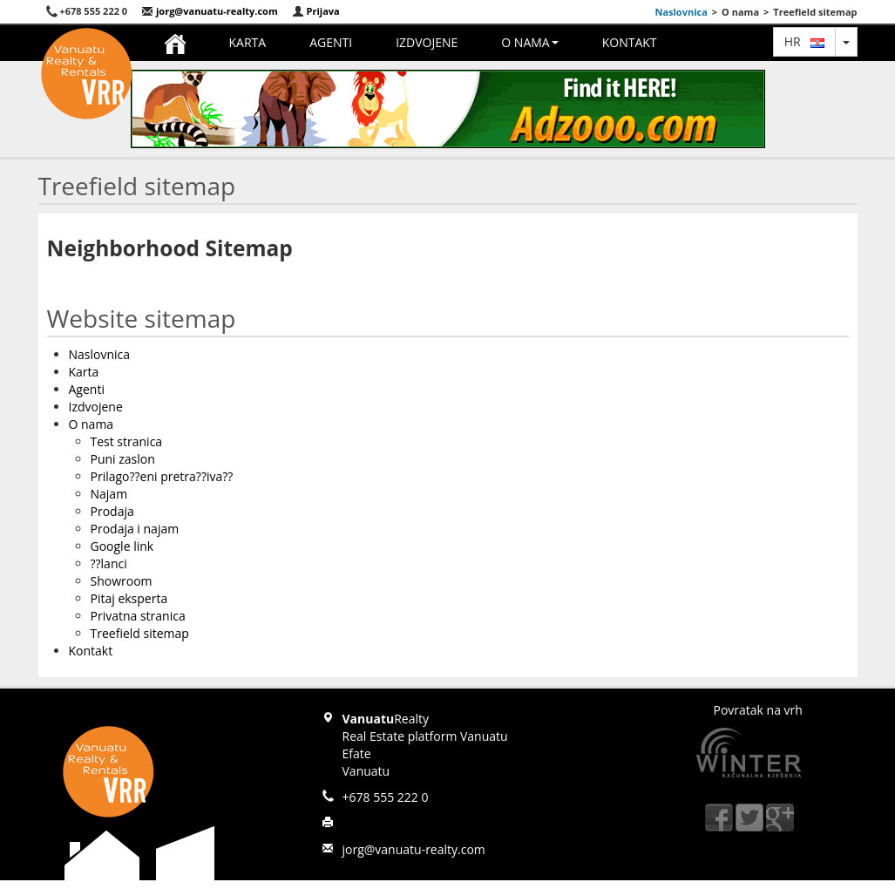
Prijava (316, 10)
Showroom (122, 581)
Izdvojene (427, 42)
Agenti (330, 42)
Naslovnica (680, 11)
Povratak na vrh (758, 710)
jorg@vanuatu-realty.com (209, 10)
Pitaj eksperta (129, 598)
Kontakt (629, 42)
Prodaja (112, 511)
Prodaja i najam (135, 528)
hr (804, 41)
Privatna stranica (138, 615)
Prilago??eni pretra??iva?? (162, 476)
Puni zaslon (123, 459)
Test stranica (127, 441)
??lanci (109, 563)
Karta (248, 42)
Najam (109, 493)
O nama (529, 42)
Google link (122, 546)
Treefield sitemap (140, 633)
